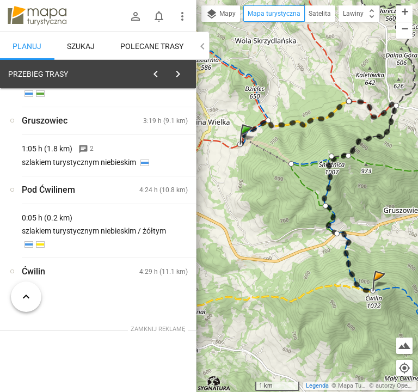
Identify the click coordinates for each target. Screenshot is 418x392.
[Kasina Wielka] (59, 233)
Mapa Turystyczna (362, 385)
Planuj (27, 46)
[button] (247, 145)
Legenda (317, 385)
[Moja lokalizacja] (404, 368)
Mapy (221, 14)
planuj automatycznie (153, 142)
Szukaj (81, 46)
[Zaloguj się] (135, 16)
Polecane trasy (151, 46)
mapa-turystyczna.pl (37, 16)
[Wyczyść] (183, 71)
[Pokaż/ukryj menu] (182, 16)
